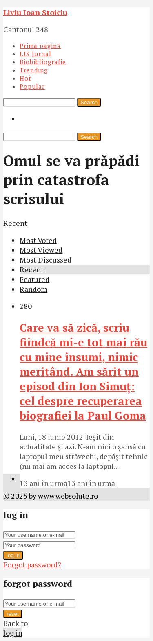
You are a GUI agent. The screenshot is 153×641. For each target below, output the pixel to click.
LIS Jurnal (35, 54)
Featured (34, 279)
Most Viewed (41, 250)
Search (89, 102)
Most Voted (38, 240)
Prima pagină (40, 46)
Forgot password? (32, 564)
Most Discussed (45, 260)
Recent (32, 269)
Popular (32, 86)
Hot (25, 78)
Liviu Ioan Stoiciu (35, 12)
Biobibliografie (43, 62)
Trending (34, 70)
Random (33, 289)
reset (13, 614)
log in (13, 555)
